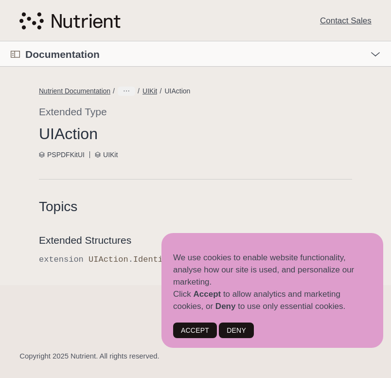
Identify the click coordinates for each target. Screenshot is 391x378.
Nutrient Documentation (74, 91)
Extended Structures (85, 240)
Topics (58, 206)
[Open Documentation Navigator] (15, 54)
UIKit (149, 91)
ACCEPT (195, 330)
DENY (236, 330)
